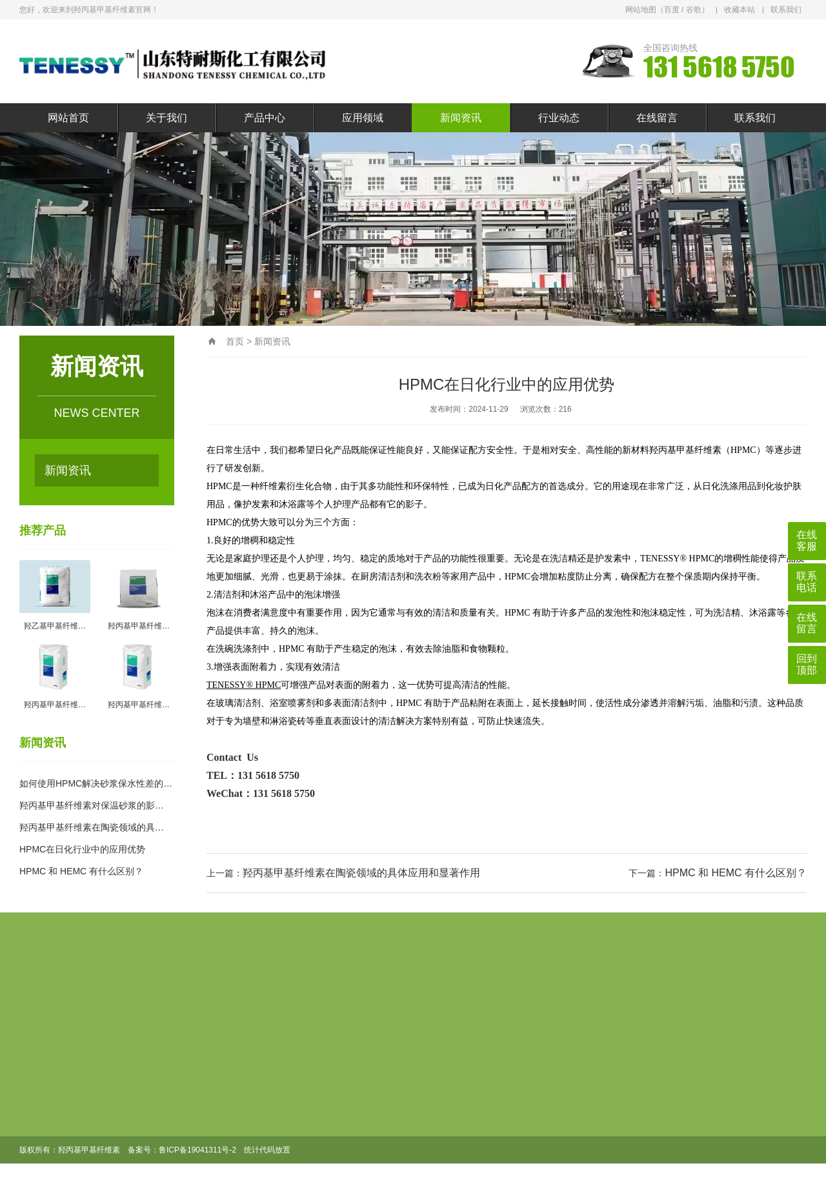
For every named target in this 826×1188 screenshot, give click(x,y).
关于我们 (166, 117)
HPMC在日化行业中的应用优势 (82, 849)
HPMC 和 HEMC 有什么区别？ (81, 871)
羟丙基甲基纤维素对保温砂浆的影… (91, 805)
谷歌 (693, 9)
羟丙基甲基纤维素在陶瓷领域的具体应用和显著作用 (361, 872)
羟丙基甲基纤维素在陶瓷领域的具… (91, 827)
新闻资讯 (460, 117)
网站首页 (68, 117)
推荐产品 (42, 530)
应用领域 (362, 117)
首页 (235, 341)
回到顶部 (806, 664)
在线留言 (657, 117)
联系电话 (806, 581)
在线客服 (806, 540)
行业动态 (558, 117)
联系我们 (786, 9)
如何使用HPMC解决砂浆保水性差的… (95, 783)
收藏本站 (739, 9)
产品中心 (264, 117)
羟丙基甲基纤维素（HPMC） (707, 450)
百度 (672, 9)
